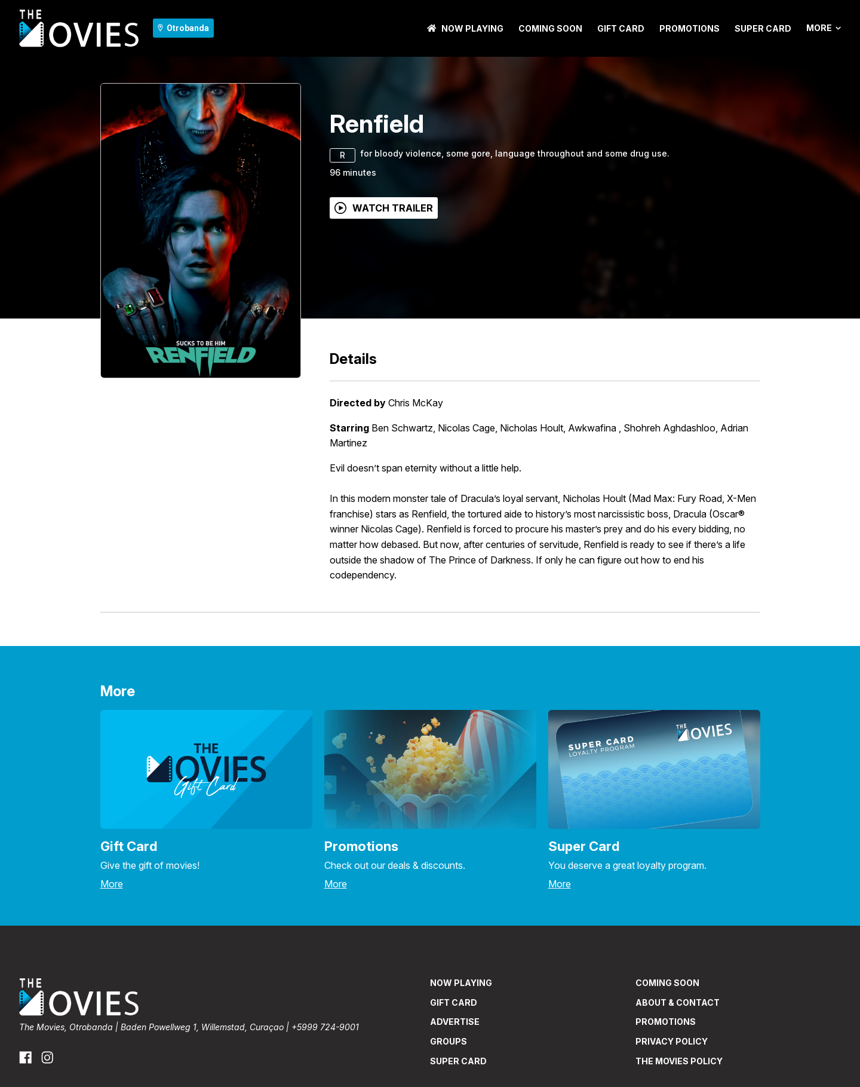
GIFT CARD (620, 28)
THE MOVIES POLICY (679, 1061)
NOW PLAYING (465, 28)
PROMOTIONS (689, 28)
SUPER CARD (763, 28)
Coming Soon (550, 28)
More (823, 28)
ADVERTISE (455, 1021)
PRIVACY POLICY (671, 1041)
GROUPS (448, 1041)
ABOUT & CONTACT (677, 1002)
